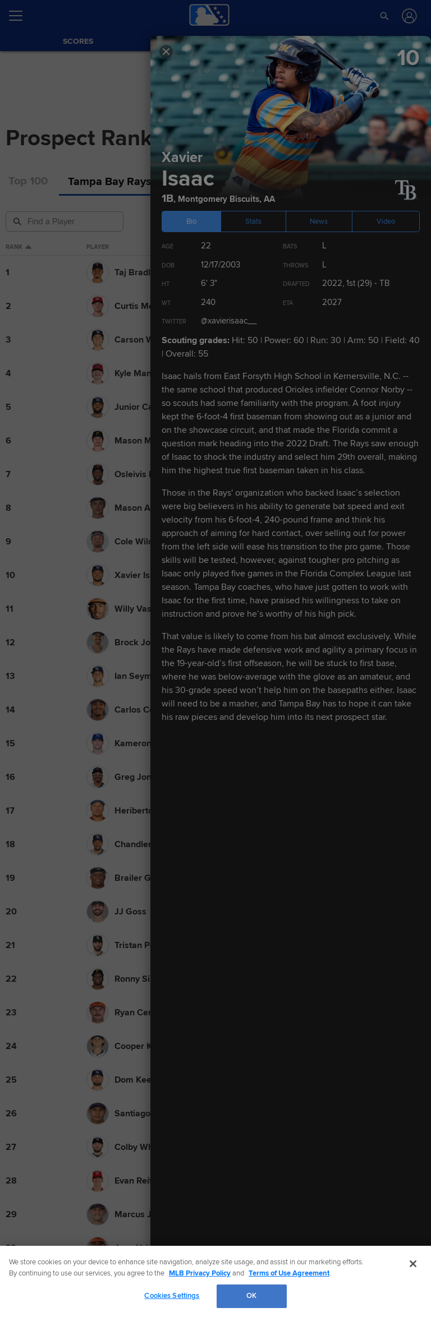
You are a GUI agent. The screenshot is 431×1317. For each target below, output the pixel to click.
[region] (215, 1281)
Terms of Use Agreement (289, 1273)
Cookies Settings (171, 1295)
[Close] (413, 1263)
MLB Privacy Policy (200, 1273)
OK (251, 1295)
